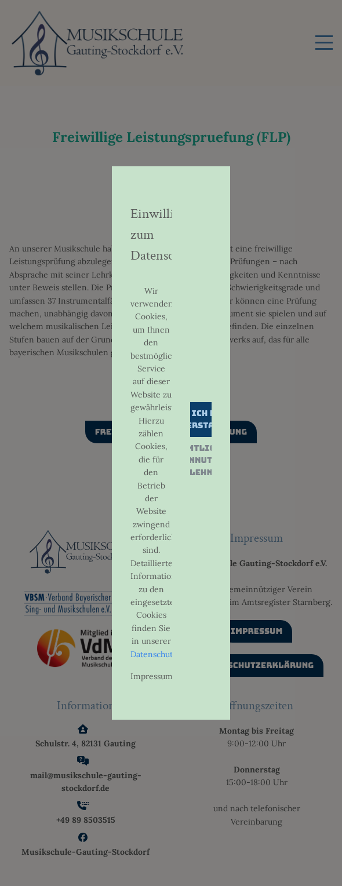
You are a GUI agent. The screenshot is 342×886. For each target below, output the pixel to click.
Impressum (151, 676)
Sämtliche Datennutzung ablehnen (200, 460)
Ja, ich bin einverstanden (200, 419)
